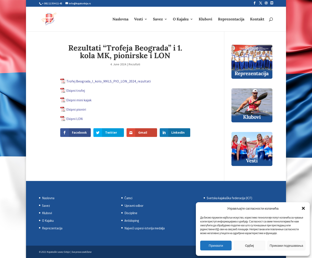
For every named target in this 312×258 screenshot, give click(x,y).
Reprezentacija (231, 19)
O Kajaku (181, 19)
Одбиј (249, 245)
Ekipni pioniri (76, 109)
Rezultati (134, 64)
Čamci (128, 198)
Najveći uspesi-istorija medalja (144, 228)
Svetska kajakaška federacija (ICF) (229, 198)
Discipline (130, 213)
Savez (158, 19)
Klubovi (205, 19)
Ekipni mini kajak (78, 100)
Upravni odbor (133, 206)
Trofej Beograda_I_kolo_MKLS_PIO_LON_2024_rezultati (108, 81)
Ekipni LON (74, 119)
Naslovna (120, 19)
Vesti (138, 19)
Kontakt (257, 19)
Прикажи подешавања (286, 245)
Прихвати (216, 245)
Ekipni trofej (75, 90)
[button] (303, 208)
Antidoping (131, 221)
